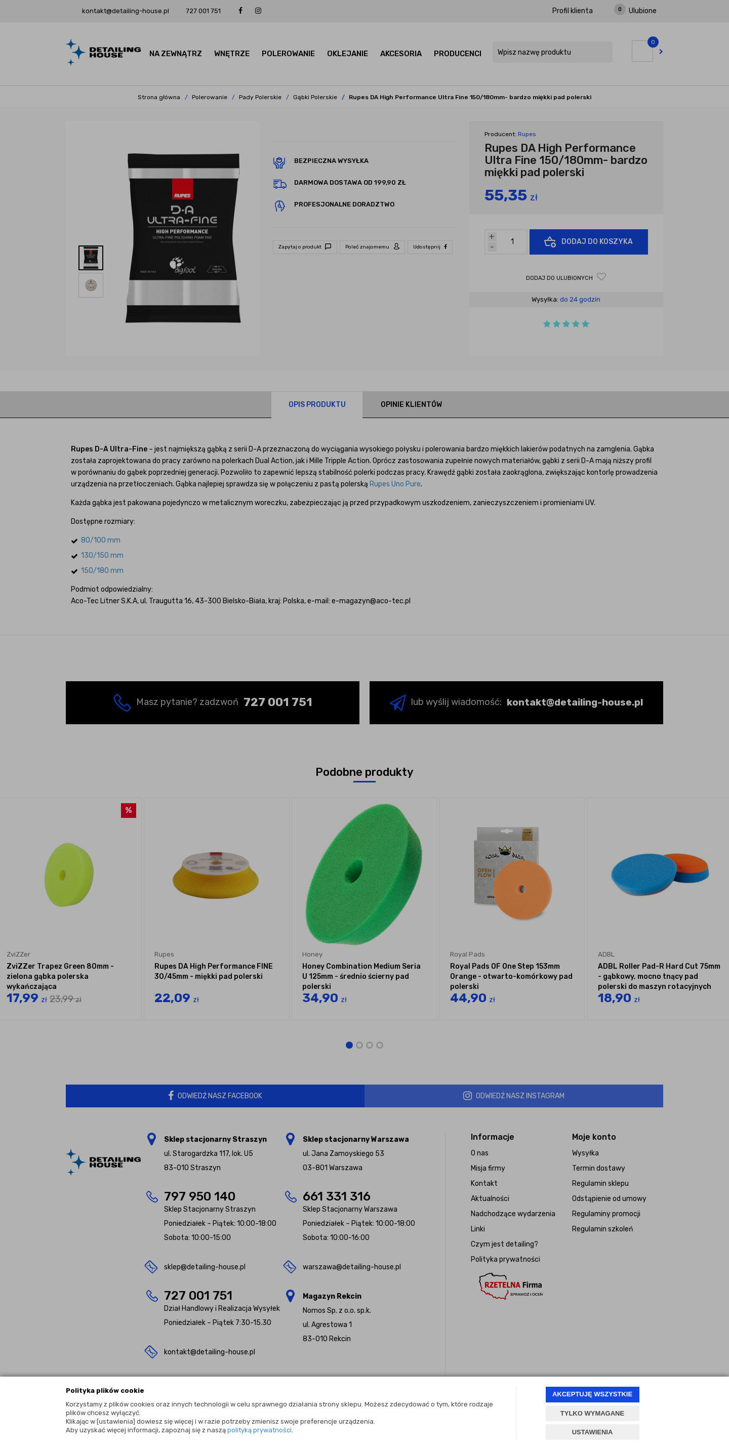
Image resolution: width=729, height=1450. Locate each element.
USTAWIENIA (592, 1432)
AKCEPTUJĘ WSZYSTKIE (592, 1394)
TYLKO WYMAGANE (592, 1413)
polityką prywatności (259, 1430)
